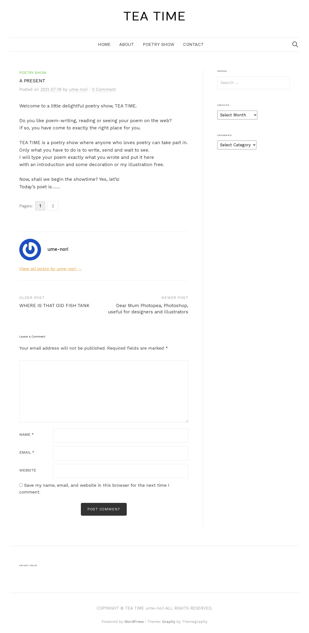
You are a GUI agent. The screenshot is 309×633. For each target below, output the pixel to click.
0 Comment (104, 89)
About (126, 44)
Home (104, 44)
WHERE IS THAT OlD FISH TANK (54, 305)
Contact (193, 44)
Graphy (168, 621)
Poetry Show (158, 44)
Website (27, 470)
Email (26, 453)
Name (26, 435)
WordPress (134, 621)
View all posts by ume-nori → (50, 268)
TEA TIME (154, 17)
